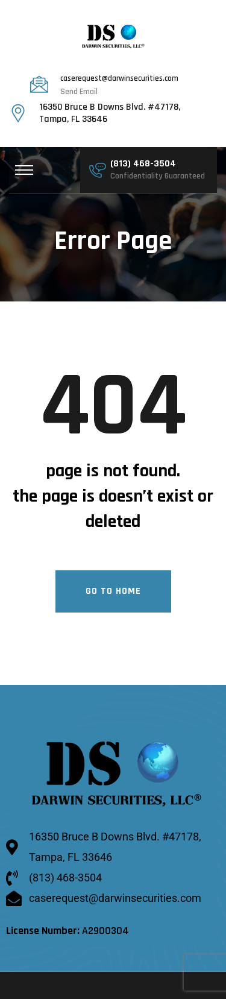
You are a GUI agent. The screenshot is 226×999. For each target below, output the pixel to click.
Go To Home (113, 592)
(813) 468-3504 (143, 165)
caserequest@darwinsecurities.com (119, 79)
